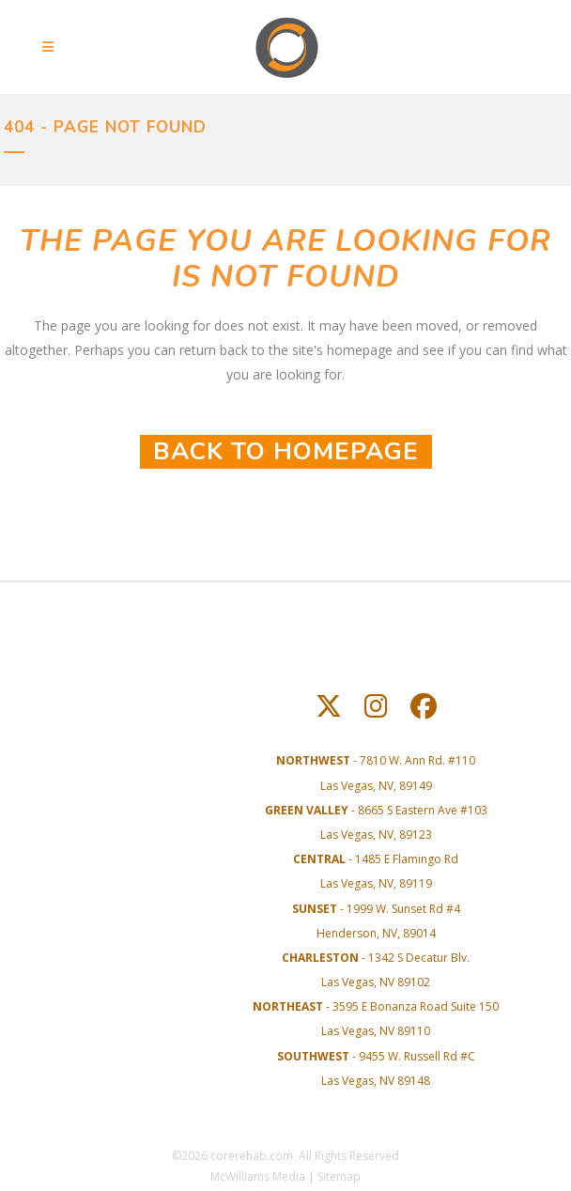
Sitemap (339, 1176)
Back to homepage (286, 451)
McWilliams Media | (263, 1176)
